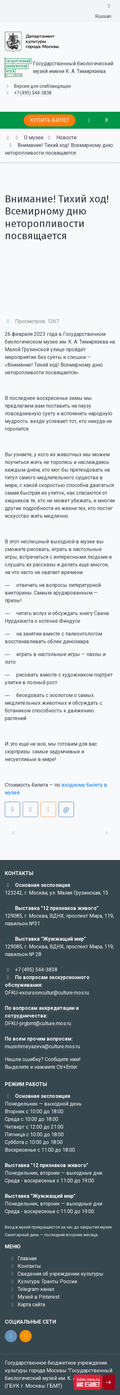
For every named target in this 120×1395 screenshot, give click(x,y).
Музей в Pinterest (39, 1297)
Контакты (29, 1266)
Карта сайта (31, 1305)
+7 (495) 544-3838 (33, 92)
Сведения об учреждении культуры (60, 1274)
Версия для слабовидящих (42, 86)
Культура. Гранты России (47, 1281)
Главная (27, 1258)
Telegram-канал (36, 1289)
